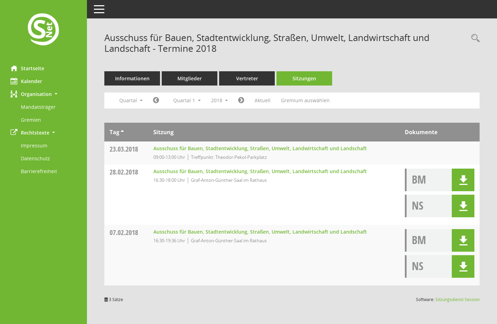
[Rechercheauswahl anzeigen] (474, 38)
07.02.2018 (124, 232)
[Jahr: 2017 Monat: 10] (156, 100)
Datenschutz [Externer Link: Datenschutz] (35, 158)
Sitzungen (304, 78)
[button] (43, 94)
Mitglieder (189, 78)
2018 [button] (219, 100)
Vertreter (247, 78)
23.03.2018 (124, 149)
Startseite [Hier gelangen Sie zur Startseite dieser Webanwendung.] (27, 68)
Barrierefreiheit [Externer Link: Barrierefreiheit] (39, 171)
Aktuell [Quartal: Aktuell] (263, 100)
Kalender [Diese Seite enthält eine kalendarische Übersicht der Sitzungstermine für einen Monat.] (26, 81)
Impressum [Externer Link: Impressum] (34, 145)
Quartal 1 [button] (187, 100)
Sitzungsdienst (457, 299)
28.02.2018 (124, 172)
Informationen (132, 78)
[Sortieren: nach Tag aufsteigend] (122, 132)
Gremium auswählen (305, 100)
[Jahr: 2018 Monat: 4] (241, 100)
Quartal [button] (131, 100)
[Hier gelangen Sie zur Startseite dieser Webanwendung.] (43, 30)
